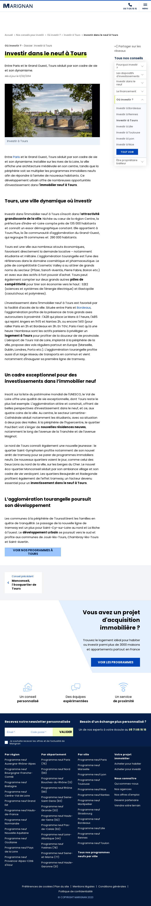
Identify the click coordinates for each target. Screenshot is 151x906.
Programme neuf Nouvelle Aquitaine (17, 831)
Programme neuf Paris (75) (55, 762)
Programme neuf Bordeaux (89, 821)
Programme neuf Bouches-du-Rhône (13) (56, 780)
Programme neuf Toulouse (89, 782)
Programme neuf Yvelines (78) (52, 846)
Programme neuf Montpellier (89, 802)
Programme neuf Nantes (94, 795)
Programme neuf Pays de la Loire (19, 849)
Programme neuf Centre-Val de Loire (17, 794)
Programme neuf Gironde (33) (52, 808)
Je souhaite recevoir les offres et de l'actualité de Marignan (37, 742)
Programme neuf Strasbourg (89, 811)
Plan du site (61, 886)
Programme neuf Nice (92, 789)
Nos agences (123, 789)
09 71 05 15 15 (137, 730)
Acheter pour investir (127, 769)
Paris (16, 157)
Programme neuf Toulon (93, 843)
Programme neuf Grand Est (20, 803)
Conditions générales (112, 886)
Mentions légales (84, 886)
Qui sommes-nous (126, 784)
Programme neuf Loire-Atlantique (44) (56, 836)
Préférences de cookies (37, 886)
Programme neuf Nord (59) (55, 771)
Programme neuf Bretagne (16, 784)
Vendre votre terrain (127, 805)
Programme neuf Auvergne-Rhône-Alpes (20, 762)
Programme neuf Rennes (89, 835)
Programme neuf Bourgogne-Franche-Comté (18, 773)
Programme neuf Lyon (92, 774)
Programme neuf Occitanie (16, 840)
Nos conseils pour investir (30, 35)
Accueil (9, 35)
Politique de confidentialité (76, 891)
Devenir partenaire (126, 800)
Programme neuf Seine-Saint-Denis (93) (57, 799)
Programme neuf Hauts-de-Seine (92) (57, 818)
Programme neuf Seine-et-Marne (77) (57, 855)
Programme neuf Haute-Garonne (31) (57, 864)
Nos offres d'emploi (126, 795)
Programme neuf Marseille (89, 767)
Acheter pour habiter (127, 764)
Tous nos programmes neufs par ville (94, 854)
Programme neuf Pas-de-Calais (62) (55, 827)
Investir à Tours (72, 35)
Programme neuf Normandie (16, 822)
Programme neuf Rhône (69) (56, 790)
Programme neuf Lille (91, 828)
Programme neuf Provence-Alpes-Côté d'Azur (19, 861)
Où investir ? (54, 35)
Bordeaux (84, 307)
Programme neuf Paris (92, 760)
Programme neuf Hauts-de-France (20, 812)
